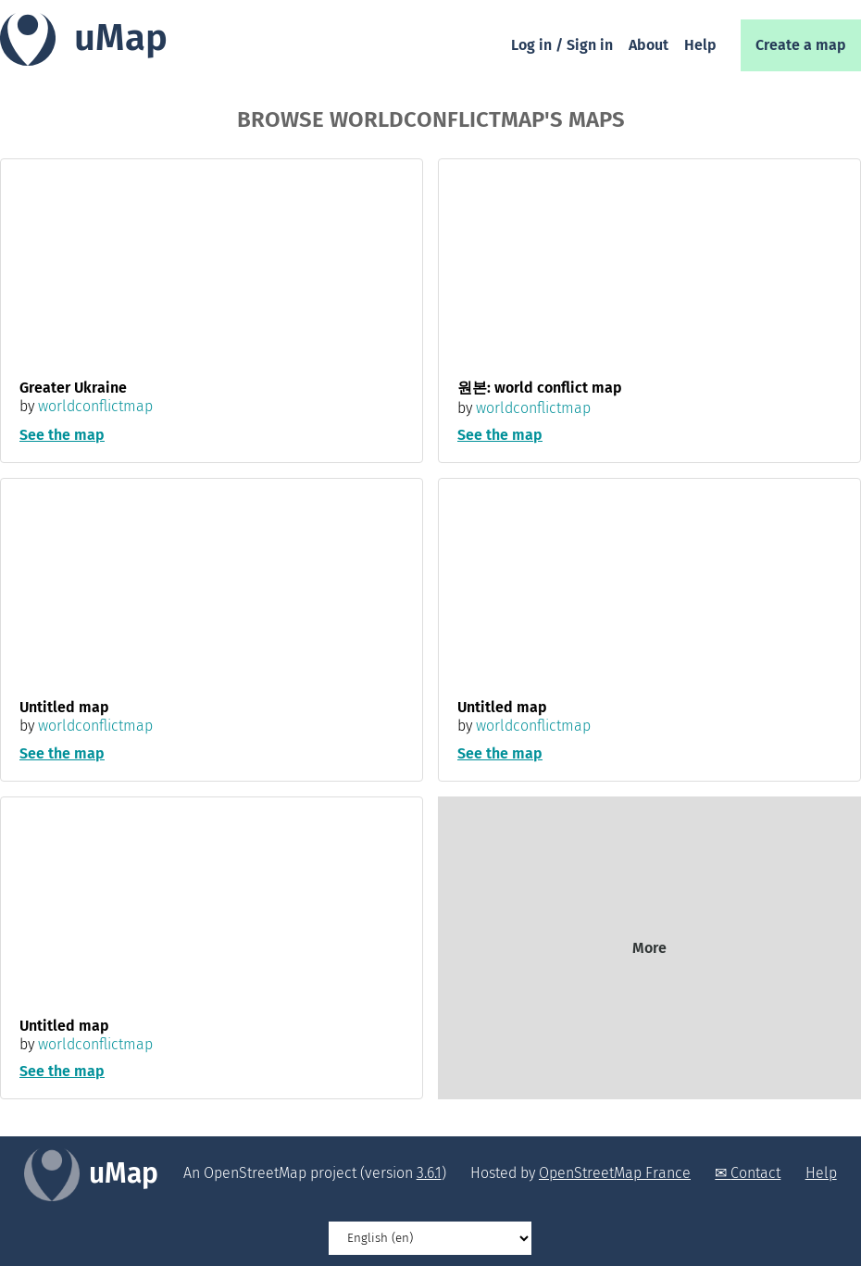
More (649, 948)
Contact (755, 1173)
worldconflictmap (95, 406)
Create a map (800, 45)
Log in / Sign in (562, 45)
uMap (121, 38)
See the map (62, 435)
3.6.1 (429, 1173)
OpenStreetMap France (615, 1173)
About (648, 45)
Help (700, 45)
